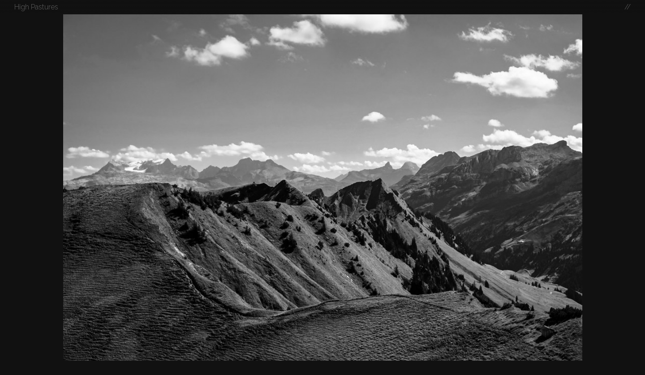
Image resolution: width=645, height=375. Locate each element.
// (627, 7)
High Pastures (36, 7)
